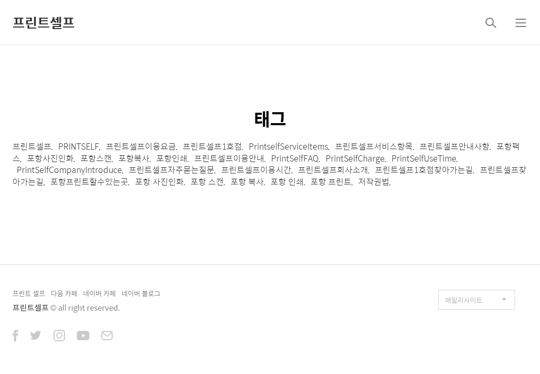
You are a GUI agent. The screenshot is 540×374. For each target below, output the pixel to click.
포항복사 (134, 158)
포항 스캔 (207, 181)
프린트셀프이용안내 (229, 158)
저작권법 (373, 181)
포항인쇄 (171, 158)
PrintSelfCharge (355, 158)
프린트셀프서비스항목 (374, 146)
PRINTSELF (78, 146)
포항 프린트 (331, 181)
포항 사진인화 (159, 181)
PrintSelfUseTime (424, 158)
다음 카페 (64, 293)
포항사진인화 (50, 158)
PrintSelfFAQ (295, 158)
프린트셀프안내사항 (455, 146)
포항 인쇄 (287, 181)
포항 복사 (247, 181)
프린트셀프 (43, 22)
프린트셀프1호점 (212, 146)
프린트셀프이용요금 (141, 146)
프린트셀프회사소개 (333, 169)
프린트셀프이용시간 (256, 169)
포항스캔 (96, 158)
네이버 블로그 (141, 293)
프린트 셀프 (28, 293)
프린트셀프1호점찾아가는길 (424, 169)
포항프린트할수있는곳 (89, 181)
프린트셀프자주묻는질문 (171, 169)
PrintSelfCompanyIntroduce (69, 169)
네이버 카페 (99, 293)
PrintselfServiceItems (288, 146)
